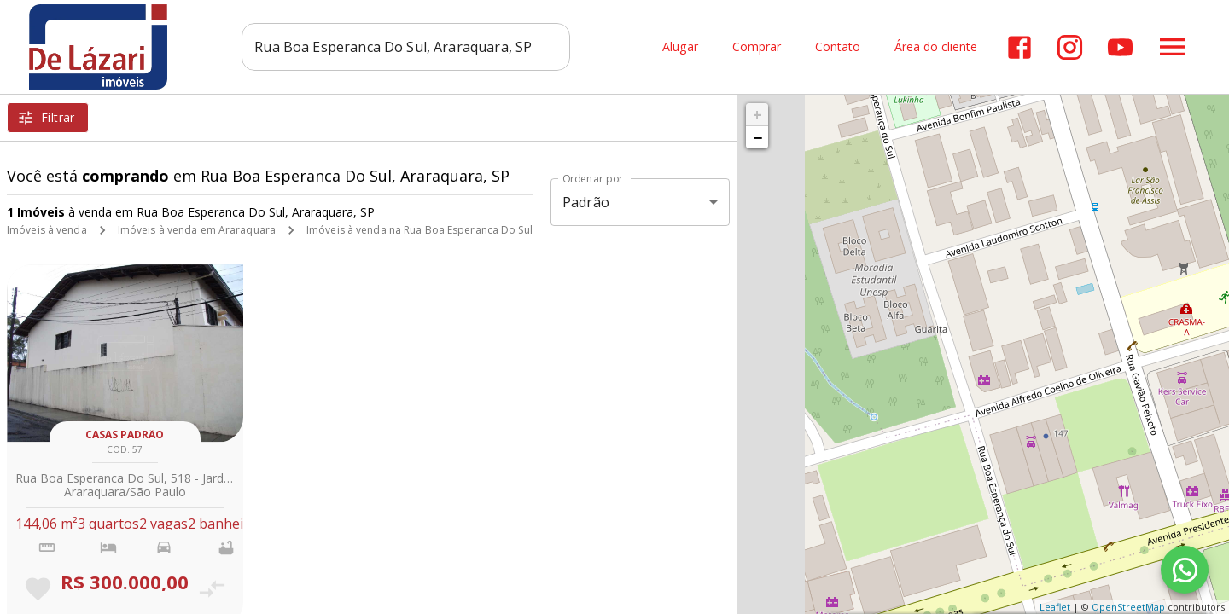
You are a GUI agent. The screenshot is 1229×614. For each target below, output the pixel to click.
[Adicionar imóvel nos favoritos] (38, 589)
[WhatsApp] (1185, 570)
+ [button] (757, 114)
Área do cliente (935, 47)
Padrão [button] (585, 202)
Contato (837, 47)
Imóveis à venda (47, 230)
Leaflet (1055, 606)
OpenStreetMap (1128, 606)
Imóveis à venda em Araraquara (197, 230)
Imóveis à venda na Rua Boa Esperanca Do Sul (419, 230)
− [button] (758, 137)
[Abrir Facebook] (1019, 47)
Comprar (756, 47)
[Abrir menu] (1172, 47)
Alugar (680, 47)
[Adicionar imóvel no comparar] (211, 589)
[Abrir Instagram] (1070, 47)
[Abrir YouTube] (1120, 47)
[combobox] (406, 47)
